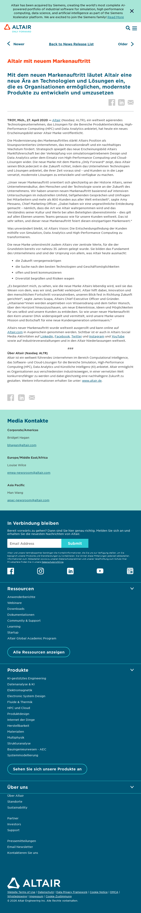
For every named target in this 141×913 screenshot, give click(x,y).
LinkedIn (46, 336)
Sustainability (17, 807)
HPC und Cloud (18, 708)
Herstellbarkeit (18, 725)
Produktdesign (18, 714)
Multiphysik (15, 737)
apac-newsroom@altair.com (28, 500)
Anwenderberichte (21, 597)
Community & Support (24, 620)
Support (13, 830)
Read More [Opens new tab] (115, 17)
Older (123, 44)
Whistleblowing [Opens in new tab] (17, 896)
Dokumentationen (20, 614)
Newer (18, 44)
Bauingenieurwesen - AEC (26, 749)
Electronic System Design (26, 696)
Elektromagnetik (19, 690)
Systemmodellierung (22, 755)
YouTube (118, 336)
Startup (12, 632)
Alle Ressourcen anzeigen (39, 652)
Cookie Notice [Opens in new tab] (99, 892)
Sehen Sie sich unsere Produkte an (47, 769)
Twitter (76, 336)
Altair (56, 120)
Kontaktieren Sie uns (22, 852)
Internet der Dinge (21, 719)
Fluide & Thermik (19, 702)
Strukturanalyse (19, 743)
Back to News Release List (71, 44)
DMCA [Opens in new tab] (114, 892)
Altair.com (15, 332)
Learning (14, 626)
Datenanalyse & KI (21, 684)
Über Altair (15, 795)
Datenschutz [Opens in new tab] (46, 892)
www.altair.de (92, 380)
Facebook (62, 336)
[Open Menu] (134, 29)
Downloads (15, 608)
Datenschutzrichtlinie (52, 561)
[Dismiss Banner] (132, 11)
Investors (14, 824)
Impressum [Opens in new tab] (36, 896)
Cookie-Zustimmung (59, 896)
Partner (12, 818)
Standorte (14, 801)
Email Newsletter (20, 847)
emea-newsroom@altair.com (28, 472)
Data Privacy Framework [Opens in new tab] (71, 892)
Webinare (14, 603)
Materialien (15, 731)
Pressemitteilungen (21, 841)
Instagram (96, 336)
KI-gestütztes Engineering (26, 678)
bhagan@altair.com (21, 445)
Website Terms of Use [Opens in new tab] (21, 892)
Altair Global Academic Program (31, 638)
